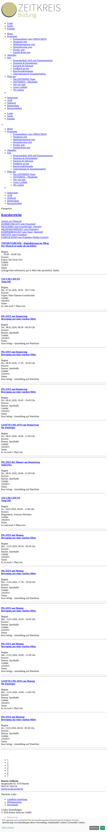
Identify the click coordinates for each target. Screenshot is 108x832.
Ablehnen (94, 828)
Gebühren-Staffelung (17, 799)
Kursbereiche (11, 215)
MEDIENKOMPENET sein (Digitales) (20, 229)
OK (102, 828)
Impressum (12, 97)
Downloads (12, 804)
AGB (9, 100)
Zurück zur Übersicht (11, 221)
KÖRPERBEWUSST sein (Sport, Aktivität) (22, 232)
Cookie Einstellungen (11, 810)
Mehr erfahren (8, 828)
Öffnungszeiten (14, 802)
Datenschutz (13, 105)
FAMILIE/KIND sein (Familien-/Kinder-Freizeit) (25, 237)
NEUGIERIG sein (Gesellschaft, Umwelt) (21, 226)
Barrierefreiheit (14, 108)
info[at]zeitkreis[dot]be (12, 789)
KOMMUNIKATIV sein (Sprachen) (18, 224)
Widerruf (11, 103)
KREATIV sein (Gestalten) (14, 234)
